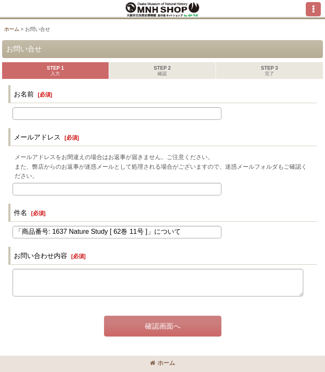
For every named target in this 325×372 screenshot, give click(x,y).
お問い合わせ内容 (40, 255)
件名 (20, 212)
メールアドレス (37, 137)
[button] (313, 9)
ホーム (162, 362)
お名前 (24, 94)
